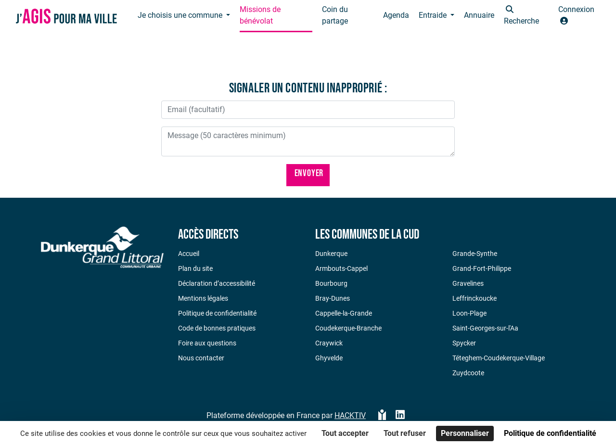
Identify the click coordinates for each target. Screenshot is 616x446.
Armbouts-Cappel (341, 268)
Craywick (329, 343)
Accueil (188, 253)
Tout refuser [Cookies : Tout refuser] (405, 433)
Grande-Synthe (474, 253)
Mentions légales (203, 298)
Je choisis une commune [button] (181, 15)
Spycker (464, 343)
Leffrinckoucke (474, 298)
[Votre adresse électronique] (308, 110)
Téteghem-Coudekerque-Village (498, 358)
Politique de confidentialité (217, 313)
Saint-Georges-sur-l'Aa (485, 328)
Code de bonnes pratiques (217, 328)
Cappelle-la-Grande (343, 313)
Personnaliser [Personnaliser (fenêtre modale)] (465, 433)
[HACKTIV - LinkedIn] (400, 415)
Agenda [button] (396, 15)
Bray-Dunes (332, 298)
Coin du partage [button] (335, 15)
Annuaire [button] (479, 15)
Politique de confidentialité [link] (550, 433)
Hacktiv (350, 415)
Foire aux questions (207, 343)
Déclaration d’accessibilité (216, 283)
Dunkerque (331, 253)
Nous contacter (201, 358)
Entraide (434, 15)
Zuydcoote (468, 373)
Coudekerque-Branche (348, 328)
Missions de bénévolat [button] (260, 15)
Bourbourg (331, 283)
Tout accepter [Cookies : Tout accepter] (345, 433)
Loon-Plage (469, 313)
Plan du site (195, 268)
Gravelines (468, 283)
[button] (526, 16)
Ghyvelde (329, 358)
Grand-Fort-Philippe (481, 268)
